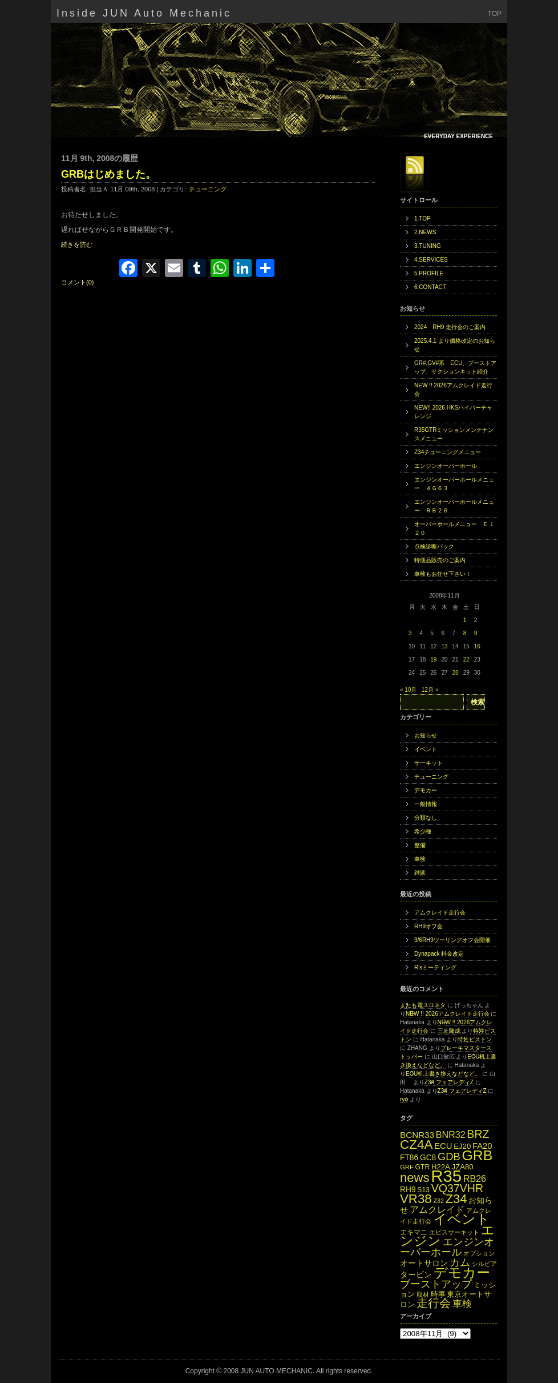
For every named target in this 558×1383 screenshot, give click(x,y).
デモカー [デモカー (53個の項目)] (462, 1272)
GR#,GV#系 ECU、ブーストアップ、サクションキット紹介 (455, 367)
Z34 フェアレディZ (449, 1082)
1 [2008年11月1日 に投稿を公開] (465, 620)
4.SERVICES (431, 259)
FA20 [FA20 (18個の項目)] (482, 1146)
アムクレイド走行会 (440, 912)
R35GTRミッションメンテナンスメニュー (454, 434)
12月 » (430, 690)
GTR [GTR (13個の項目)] (422, 1167)
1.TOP (422, 218)
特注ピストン (475, 1039)
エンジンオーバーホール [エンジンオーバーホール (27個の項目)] (447, 1247)
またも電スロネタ (423, 1005)
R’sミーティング (435, 967)
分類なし (425, 818)
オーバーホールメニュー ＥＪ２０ (454, 528)
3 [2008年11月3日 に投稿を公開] (410, 633)
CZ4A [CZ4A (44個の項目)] (416, 1144)
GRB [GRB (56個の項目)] (477, 1155)
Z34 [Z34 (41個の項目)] (456, 1199)
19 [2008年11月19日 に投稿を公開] (433, 659)
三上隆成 (449, 1031)
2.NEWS (425, 232)
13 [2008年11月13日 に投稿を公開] (444, 646)
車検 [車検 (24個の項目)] (462, 1303)
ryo (404, 1099)
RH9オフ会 (428, 926)
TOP (495, 14)
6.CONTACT (430, 287)
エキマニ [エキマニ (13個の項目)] (413, 1232)
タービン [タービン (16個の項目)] (416, 1274)
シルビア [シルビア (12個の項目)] (484, 1263)
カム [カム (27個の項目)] (460, 1262)
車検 (420, 859)
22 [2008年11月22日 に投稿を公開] (466, 659)
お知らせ (425, 735)
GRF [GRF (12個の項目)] (407, 1167)
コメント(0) (77, 282)
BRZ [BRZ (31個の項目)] (478, 1134)
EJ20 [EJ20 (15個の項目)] (462, 1146)
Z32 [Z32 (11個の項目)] (438, 1200)
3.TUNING (427, 246)
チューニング (208, 189)
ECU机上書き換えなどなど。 (443, 1074)
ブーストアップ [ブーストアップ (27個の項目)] (436, 1284)
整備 (420, 845)
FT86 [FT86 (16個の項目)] (409, 1157)
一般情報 (425, 804)
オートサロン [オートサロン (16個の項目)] (424, 1263)
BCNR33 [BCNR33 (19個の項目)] (417, 1135)
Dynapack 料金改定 (439, 954)
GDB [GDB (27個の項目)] (449, 1156)
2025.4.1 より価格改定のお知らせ (454, 345)
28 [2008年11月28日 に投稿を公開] (455, 673)
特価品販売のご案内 (440, 560)
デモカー (425, 790)
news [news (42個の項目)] (415, 1177)
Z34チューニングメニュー (447, 452)
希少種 (422, 831)
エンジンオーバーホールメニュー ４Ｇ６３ (454, 483)
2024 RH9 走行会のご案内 (450, 327)
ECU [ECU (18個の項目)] (443, 1146)
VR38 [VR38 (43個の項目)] (416, 1199)
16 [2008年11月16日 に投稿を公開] (477, 646)
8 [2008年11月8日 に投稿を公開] (465, 633)
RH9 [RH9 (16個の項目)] (408, 1189)
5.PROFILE (428, 273)
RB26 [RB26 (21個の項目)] (474, 1178)
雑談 (420, 872)
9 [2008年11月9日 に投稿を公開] (476, 633)
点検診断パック (434, 546)
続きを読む (76, 244)
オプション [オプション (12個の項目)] (479, 1253)
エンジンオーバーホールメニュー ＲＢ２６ (454, 506)
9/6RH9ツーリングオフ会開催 (452, 940)
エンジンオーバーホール (445, 466)
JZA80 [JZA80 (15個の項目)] (463, 1166)
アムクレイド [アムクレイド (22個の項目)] (437, 1209)
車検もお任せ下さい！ (442, 574)
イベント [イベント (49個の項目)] (461, 1219)
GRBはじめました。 (108, 174)
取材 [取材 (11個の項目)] (423, 1294)
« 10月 (408, 690)
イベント (425, 749)
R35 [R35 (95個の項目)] (446, 1175)
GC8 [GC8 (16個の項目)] (428, 1157)
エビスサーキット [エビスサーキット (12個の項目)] (454, 1232)
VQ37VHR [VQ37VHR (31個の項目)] (457, 1188)
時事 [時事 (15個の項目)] (438, 1294)
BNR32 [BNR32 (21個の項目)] (451, 1134)
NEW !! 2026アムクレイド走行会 (453, 389)
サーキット (428, 763)
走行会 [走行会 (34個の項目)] (434, 1303)
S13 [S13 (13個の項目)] (423, 1190)
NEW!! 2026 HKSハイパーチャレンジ (453, 411)
